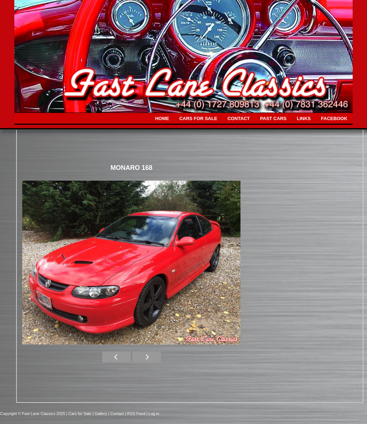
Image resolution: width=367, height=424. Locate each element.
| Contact (116, 413)
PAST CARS (273, 118)
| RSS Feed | (137, 413)
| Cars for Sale (79, 413)
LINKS (304, 118)
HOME (162, 118)
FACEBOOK (334, 118)
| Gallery (100, 413)
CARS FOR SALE (198, 118)
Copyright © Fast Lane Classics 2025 (33, 413)
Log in (153, 413)
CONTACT (239, 118)
